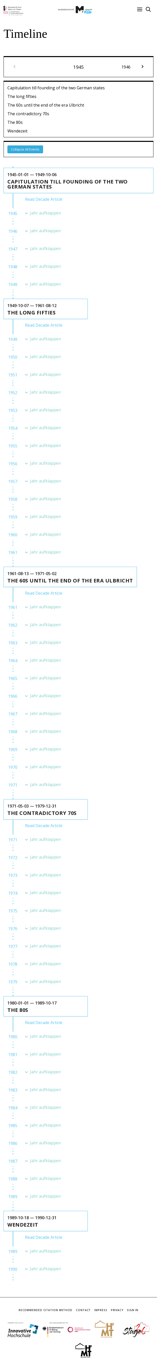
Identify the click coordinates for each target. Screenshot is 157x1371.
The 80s (15, 122)
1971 (12, 785)
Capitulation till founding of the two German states (56, 87)
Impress (100, 1310)
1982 (12, 1072)
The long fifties (21, 96)
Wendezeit (17, 130)
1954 (12, 428)
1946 (12, 231)
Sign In (132, 1310)
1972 (12, 857)
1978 (12, 964)
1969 (12, 749)
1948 (12, 267)
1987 (12, 1161)
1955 (12, 446)
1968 (12, 731)
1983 (12, 1090)
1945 (12, 213)
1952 (12, 392)
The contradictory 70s (28, 113)
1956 (12, 463)
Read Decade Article (43, 199)
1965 (12, 678)
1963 (12, 643)
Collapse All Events (25, 149)
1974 (12, 893)
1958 (12, 499)
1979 (12, 982)
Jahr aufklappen (45, 213)
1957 (12, 481)
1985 (12, 1125)
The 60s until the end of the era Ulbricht (45, 105)
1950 (12, 357)
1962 (12, 625)
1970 (12, 767)
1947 (12, 249)
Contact (83, 1310)
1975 (12, 911)
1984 (12, 1108)
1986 (12, 1143)
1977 (12, 946)
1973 (12, 875)
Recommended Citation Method (45, 1310)
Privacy (117, 1310)
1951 (12, 375)
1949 (12, 284)
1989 (12, 1196)
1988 (12, 1179)
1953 (12, 410)
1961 (12, 552)
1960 (12, 535)
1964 (12, 660)
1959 (12, 517)
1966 (12, 696)
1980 (12, 1037)
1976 (12, 928)
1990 (12, 1269)
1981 (12, 1054)
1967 (12, 714)
